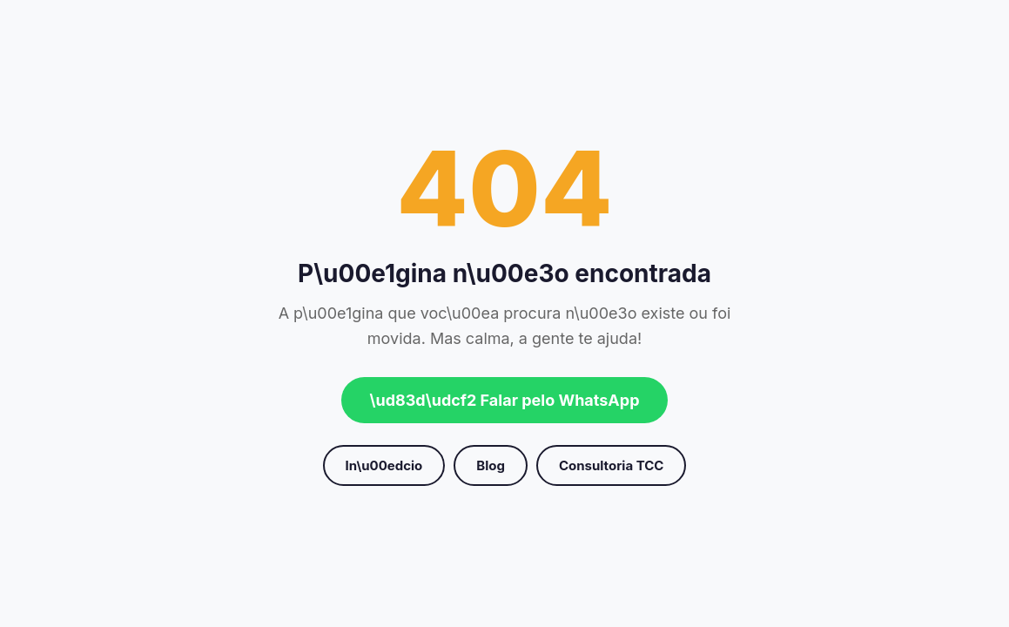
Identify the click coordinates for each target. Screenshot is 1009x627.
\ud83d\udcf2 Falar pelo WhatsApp (504, 400)
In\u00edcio (384, 465)
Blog (490, 465)
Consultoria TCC (611, 465)
